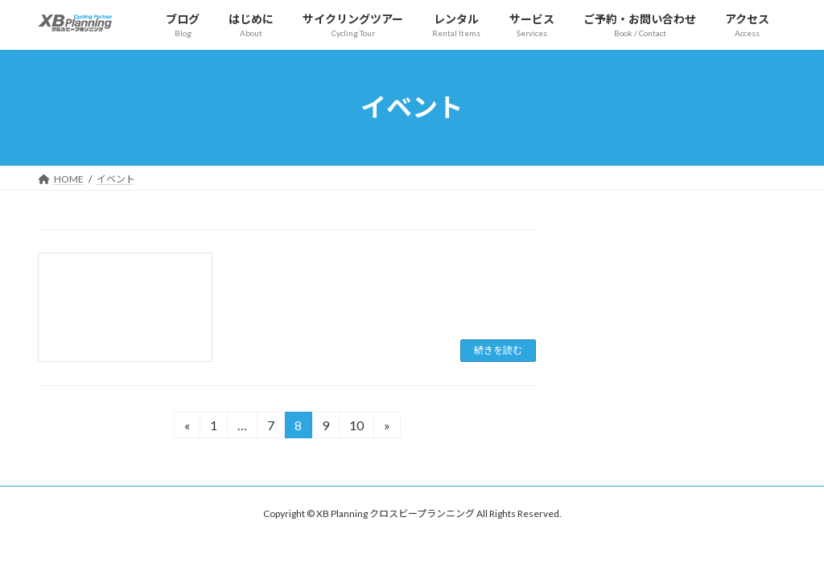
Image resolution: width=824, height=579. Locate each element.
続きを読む (498, 350)
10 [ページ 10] (356, 427)
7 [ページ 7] (272, 427)
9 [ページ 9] (327, 427)
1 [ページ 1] (215, 427)
